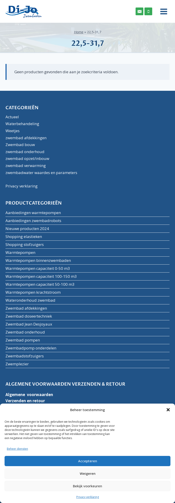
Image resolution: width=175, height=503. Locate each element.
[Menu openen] (162, 11)
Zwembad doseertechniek (28, 316)
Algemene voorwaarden (29, 394)
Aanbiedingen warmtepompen (33, 212)
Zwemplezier (17, 364)
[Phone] (148, 11)
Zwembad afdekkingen (26, 308)
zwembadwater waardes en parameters (41, 172)
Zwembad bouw (20, 144)
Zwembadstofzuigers (24, 356)
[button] (168, 409)
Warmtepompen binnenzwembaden (38, 260)
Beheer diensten (17, 449)
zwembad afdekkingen (25, 137)
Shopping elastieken (23, 236)
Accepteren (87, 461)
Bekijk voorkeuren (87, 486)
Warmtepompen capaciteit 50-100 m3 (40, 284)
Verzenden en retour (25, 400)
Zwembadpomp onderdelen (30, 348)
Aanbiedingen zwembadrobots (33, 220)
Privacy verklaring (87, 497)
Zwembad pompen (22, 340)
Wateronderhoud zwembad (30, 300)
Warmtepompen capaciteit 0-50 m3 (37, 268)
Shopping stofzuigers (24, 244)
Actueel (12, 116)
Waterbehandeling (22, 123)
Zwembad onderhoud (25, 332)
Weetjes (12, 130)
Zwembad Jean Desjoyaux (28, 324)
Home (78, 32)
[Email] (139, 11)
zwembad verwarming (25, 165)
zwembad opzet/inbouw (27, 158)
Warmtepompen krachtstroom (33, 292)
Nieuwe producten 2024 (27, 228)
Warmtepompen (20, 252)
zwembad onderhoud (24, 151)
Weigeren (87, 473)
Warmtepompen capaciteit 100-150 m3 (41, 276)
